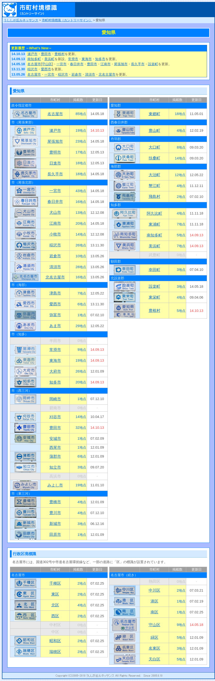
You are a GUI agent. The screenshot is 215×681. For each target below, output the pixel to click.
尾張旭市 (121, 64)
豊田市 (46, 54)
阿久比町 (154, 213)
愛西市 (46, 69)
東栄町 (154, 297)
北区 (55, 605)
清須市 (90, 74)
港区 (154, 601)
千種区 (55, 583)
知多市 (100, 59)
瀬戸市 (32, 54)
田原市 (55, 534)
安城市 (55, 439)
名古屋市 (34, 64)
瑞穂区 (55, 652)
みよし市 (55, 485)
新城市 (55, 524)
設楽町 (153, 64)
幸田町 (154, 270)
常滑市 (73, 59)
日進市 (55, 163)
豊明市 (55, 152)
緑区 (154, 637)
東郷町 (154, 114)
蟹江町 (154, 186)
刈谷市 (55, 417)
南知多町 (34, 59)
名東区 (154, 648)
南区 (154, 612)
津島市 (55, 293)
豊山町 (154, 131)
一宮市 (61, 64)
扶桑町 (154, 158)
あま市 (55, 326)
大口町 (154, 147)
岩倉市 (76, 74)
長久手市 (138, 64)
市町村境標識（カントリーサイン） (67, 20)
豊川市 (55, 513)
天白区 (154, 659)
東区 (55, 594)
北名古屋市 (107, 74)
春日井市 (77, 64)
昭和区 (55, 641)
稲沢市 (32, 69)
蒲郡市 (55, 456)
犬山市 (55, 212)
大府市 (55, 371)
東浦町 (154, 224)
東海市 (87, 59)
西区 (55, 616)
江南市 (105, 64)
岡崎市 (55, 399)
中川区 (154, 590)
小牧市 (55, 234)
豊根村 (59, 54)
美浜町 (49, 59)
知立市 (55, 467)
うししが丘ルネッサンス (21, 20)
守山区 (47, 64)
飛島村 (154, 196)
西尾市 (55, 447)
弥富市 (55, 315)
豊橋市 (55, 502)
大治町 (154, 175)
